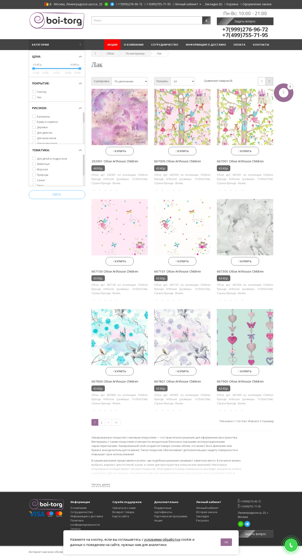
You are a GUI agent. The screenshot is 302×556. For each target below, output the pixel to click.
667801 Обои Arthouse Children (177, 381)
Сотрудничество (165, 45)
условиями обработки (162, 539)
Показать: (162, 81)
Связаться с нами (124, 508)
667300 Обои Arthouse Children (240, 271)
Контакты (261, 45)
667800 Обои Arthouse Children (114, 381)
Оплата (240, 45)
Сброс (56, 194)
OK (226, 542)
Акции (112, 45)
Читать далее (100, 484)
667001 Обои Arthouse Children (240, 161)
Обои (110, 53)
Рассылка (202, 520)
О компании (134, 45)
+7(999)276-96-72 (249, 500)
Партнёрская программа (170, 516)
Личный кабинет (207, 508)
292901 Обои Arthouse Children (114, 161)
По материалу (135, 53)
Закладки (202, 516)
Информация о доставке (206, 45)
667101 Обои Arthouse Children (177, 271)
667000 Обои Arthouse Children (177, 161)
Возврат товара (123, 512)
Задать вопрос (245, 21)
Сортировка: (101, 81)
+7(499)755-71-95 (249, 505)
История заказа (206, 512)
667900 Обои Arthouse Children (240, 381)
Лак (159, 53)
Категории (41, 45)
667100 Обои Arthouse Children (114, 271)
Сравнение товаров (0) (218, 81)
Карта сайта (120, 516)
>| (116, 422)
